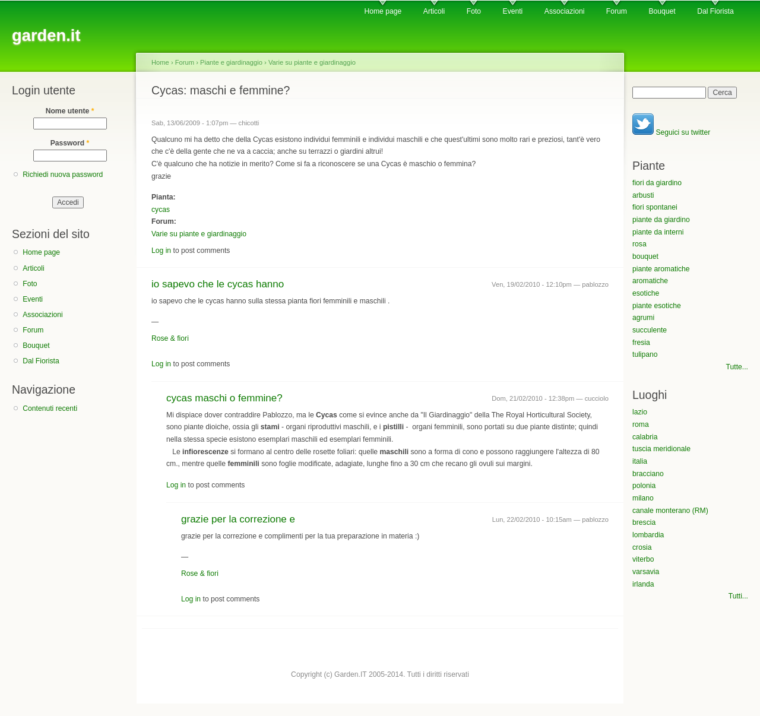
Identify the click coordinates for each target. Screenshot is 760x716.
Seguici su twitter (671, 132)
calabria (645, 437)
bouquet (645, 256)
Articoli (434, 11)
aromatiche (650, 281)
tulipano (645, 354)
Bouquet (661, 11)
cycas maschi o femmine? (224, 398)
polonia (644, 485)
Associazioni (564, 11)
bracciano (648, 474)
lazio (639, 412)
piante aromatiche (661, 269)
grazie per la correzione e (238, 519)
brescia (644, 522)
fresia (641, 342)
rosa (639, 244)
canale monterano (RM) (670, 510)
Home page (382, 11)
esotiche (645, 293)
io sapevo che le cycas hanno (217, 284)
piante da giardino (661, 220)
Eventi (513, 11)
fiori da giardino (657, 183)
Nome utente (70, 111)
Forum (616, 11)
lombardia (648, 535)
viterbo (643, 559)
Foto (474, 11)
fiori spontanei (654, 207)
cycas (160, 209)
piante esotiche (656, 306)
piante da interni (658, 232)
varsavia (645, 572)
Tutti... (738, 596)
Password (70, 143)
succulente (649, 330)
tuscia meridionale (661, 449)
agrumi (643, 317)
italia (639, 461)
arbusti (643, 195)
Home (160, 62)
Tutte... (737, 367)
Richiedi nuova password (63, 174)
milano (643, 498)
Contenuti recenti (50, 408)
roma (640, 424)
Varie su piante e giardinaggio (312, 62)
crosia (641, 547)
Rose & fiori (170, 338)
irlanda (643, 584)
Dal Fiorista (715, 11)
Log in (161, 250)
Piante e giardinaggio (231, 62)
